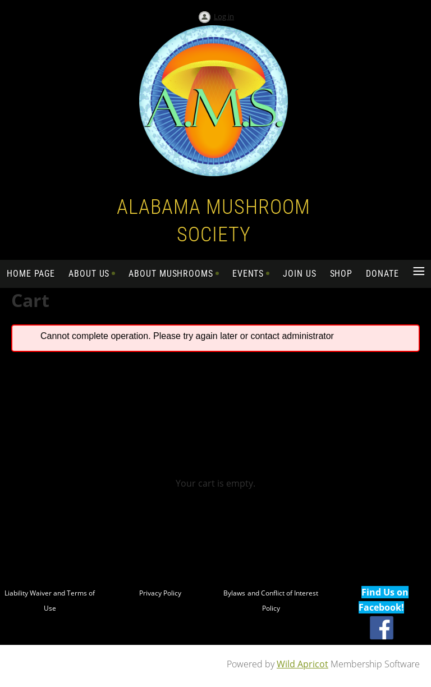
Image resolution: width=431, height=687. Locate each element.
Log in (224, 16)
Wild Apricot (302, 664)
